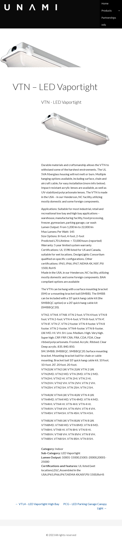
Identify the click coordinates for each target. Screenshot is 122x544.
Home (104, 3)
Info (110, 25)
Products (110, 10)
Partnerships (108, 17)
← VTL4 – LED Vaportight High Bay (37, 504)
